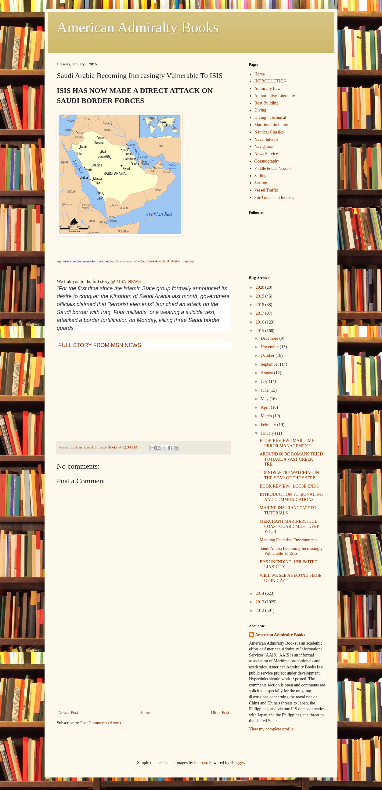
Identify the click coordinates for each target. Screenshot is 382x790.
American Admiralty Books (138, 27)
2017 (260, 313)
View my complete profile (271, 729)
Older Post (220, 712)
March (267, 416)
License (103, 261)
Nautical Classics (269, 132)
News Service (266, 154)
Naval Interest (266, 139)
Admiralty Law (267, 88)
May (265, 399)
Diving (260, 110)
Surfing (260, 183)
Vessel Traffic (266, 190)
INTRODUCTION (270, 81)
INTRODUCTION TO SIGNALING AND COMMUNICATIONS (291, 497)
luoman (200, 762)
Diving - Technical (270, 117)
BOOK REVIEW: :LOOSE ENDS (289, 486)
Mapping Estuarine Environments (288, 540)
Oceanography (266, 161)
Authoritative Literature (274, 95)
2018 (260, 304)
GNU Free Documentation (79, 261)
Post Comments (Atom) (100, 723)
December (270, 338)
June (265, 390)
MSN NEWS (128, 281)
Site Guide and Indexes (274, 197)
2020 (260, 287)
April (266, 407)
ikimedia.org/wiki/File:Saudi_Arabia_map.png (163, 261)
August (267, 373)
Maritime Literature (271, 125)
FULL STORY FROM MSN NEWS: (100, 345)
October (268, 355)
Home (144, 712)
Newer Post (68, 712)
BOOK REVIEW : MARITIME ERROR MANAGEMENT (287, 443)
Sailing (260, 176)
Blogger (237, 762)
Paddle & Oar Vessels (272, 168)
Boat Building (266, 103)
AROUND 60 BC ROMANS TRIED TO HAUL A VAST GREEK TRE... (291, 459)
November (270, 347)
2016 (260, 322)
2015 (260, 330)
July (265, 381)
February (269, 424)
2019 (260, 296)
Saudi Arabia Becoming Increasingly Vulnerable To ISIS (291, 551)
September (270, 364)
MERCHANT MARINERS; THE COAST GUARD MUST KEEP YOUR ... (289, 526)
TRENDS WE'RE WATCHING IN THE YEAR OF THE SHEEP (289, 475)
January (268, 433)
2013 (260, 602)
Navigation (263, 146)
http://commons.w (121, 261)
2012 (260, 610)
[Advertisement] (143, 663)
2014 (260, 593)
